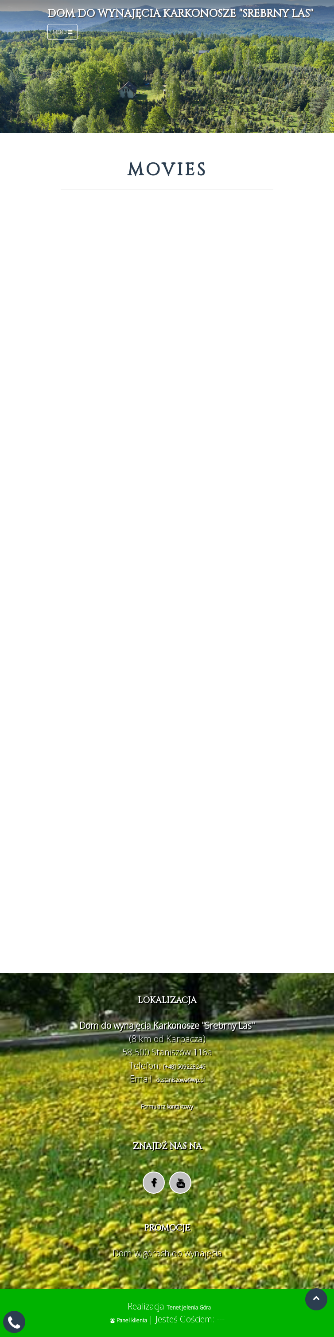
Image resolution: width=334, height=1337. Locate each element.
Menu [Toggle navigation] (62, 31)
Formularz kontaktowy (167, 1106)
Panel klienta (129, 1320)
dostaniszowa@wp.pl (180, 1080)
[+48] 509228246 (184, 1066)
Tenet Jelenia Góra (189, 1307)
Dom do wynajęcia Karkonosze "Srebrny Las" (180, 14)
